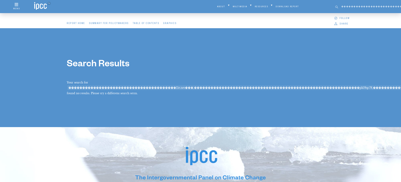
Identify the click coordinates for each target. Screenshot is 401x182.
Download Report (287, 6)
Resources (261, 6)
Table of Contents (146, 23)
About (221, 6)
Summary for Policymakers (109, 23)
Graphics (170, 23)
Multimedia (240, 6)
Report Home (76, 23)
